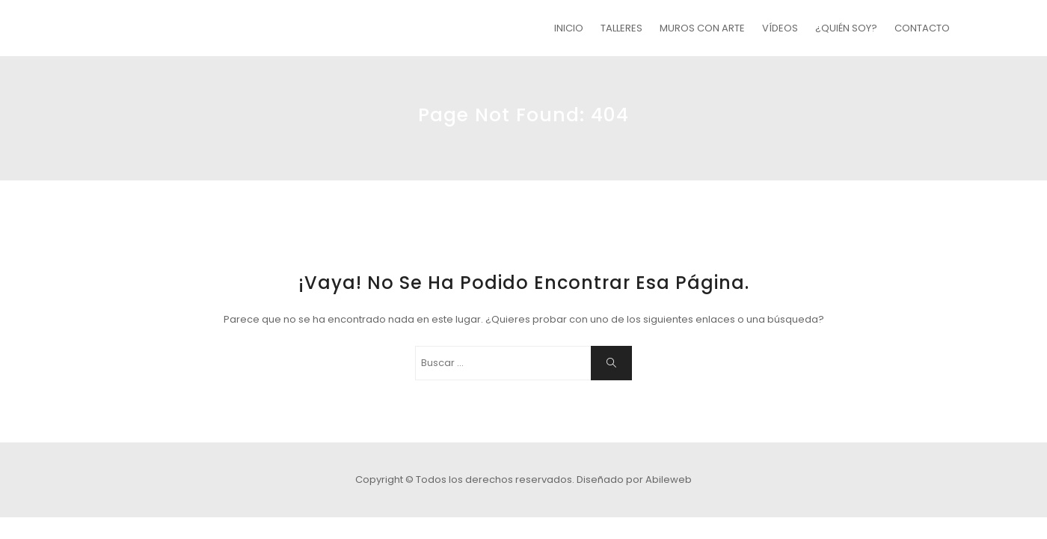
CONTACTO (922, 28)
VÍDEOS (780, 28)
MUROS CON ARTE (702, 28)
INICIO (568, 28)
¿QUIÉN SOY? (846, 28)
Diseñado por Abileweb (634, 479)
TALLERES (621, 28)
